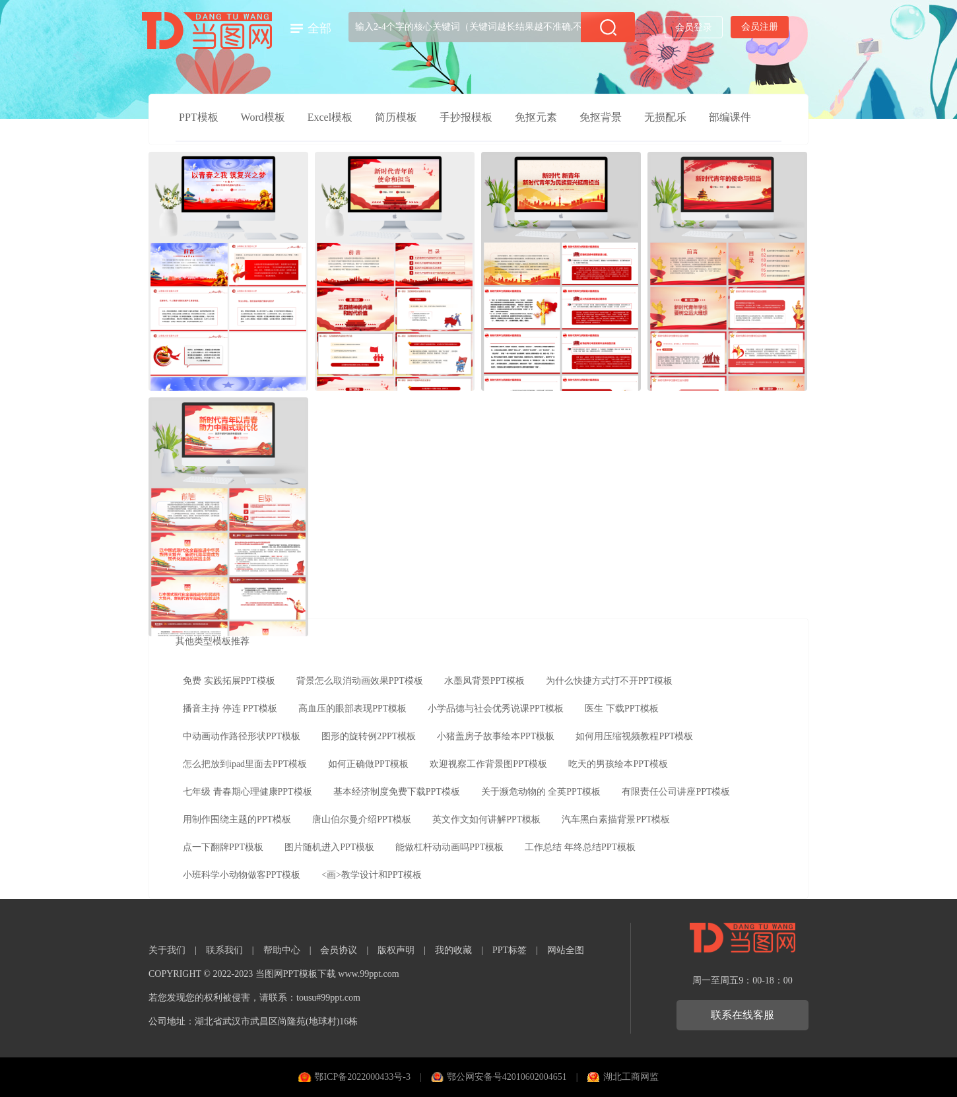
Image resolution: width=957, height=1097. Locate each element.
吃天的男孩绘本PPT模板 (617, 764)
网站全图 (565, 950)
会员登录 (693, 27)
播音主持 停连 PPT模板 (230, 709)
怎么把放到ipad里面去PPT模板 (245, 764)
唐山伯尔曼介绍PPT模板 (361, 819)
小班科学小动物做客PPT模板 (241, 875)
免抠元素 (536, 117)
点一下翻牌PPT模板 (223, 847)
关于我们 (166, 950)
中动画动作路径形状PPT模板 (241, 736)
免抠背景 (600, 117)
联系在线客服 (742, 1014)
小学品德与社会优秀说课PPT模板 (496, 709)
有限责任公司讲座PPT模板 (676, 792)
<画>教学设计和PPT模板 (371, 875)
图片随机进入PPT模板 (329, 847)
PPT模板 (198, 117)
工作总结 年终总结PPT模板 (580, 847)
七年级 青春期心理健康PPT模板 (247, 792)
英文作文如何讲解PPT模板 (486, 819)
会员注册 (759, 27)
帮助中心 (281, 950)
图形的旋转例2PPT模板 (368, 736)
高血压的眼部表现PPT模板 (352, 709)
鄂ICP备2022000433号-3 (362, 1077)
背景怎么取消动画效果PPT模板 (359, 681)
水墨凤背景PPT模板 (484, 681)
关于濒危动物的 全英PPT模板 (541, 792)
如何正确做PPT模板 (368, 764)
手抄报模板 (466, 117)
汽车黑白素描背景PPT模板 (616, 819)
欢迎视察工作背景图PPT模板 (488, 764)
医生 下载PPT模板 (622, 709)
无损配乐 (665, 117)
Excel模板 (330, 117)
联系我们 (224, 950)
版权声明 (396, 950)
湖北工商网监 (631, 1077)
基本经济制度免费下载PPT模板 (396, 792)
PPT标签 (509, 950)
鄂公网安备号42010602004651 (507, 1077)
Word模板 (263, 117)
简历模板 (396, 117)
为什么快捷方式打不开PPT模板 (609, 681)
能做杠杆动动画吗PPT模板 (449, 847)
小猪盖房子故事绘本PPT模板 (495, 736)
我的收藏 (453, 950)
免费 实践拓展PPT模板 (229, 681)
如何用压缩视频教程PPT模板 (634, 736)
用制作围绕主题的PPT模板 (237, 819)
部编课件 (730, 117)
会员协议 (338, 950)
